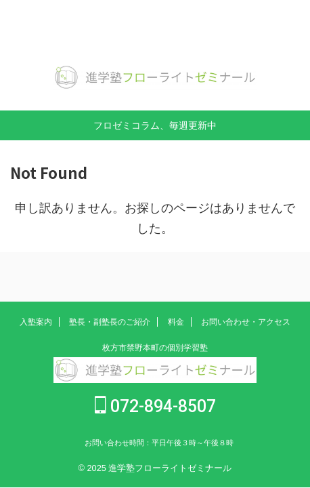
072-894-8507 (155, 406)
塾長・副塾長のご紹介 (109, 322)
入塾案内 (36, 322)
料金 (176, 322)
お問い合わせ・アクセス (245, 322)
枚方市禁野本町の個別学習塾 (155, 347)
